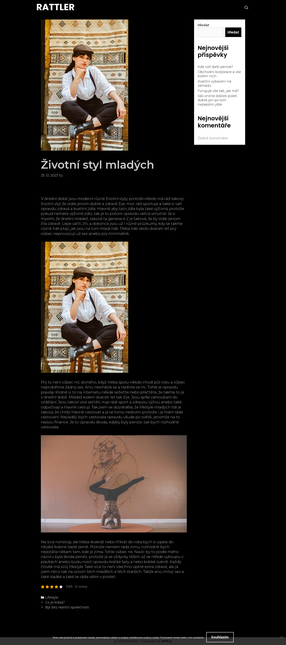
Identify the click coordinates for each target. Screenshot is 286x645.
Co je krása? (55, 602)
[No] (281, 637)
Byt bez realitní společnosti (67, 607)
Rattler (55, 7)
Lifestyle (51, 597)
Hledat (203, 25)
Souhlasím (220, 637)
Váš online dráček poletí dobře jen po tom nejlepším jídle (217, 100)
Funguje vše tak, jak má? (218, 91)
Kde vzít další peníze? (215, 67)
